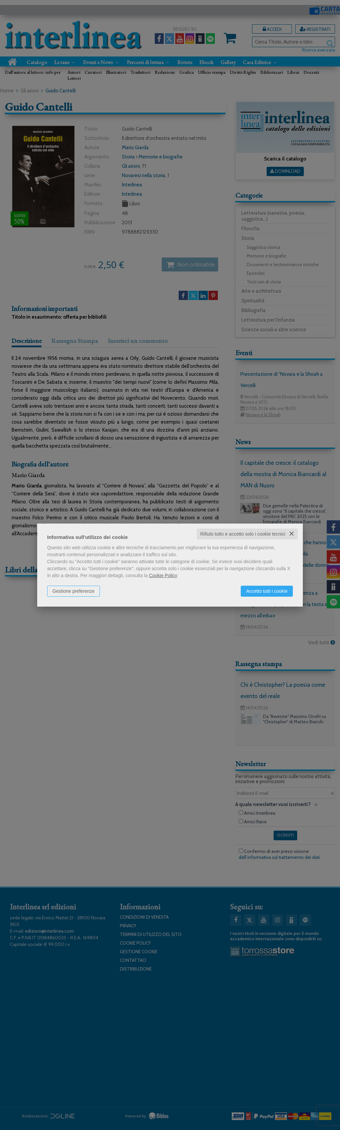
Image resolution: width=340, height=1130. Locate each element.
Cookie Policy (163, 575)
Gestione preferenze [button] (73, 591)
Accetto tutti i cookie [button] (267, 591)
